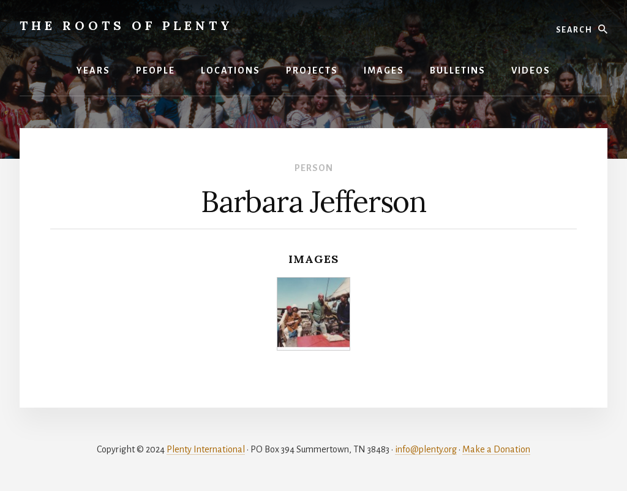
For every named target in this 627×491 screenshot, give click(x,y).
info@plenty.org (426, 449)
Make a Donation (496, 449)
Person (314, 168)
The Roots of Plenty (126, 25)
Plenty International (206, 449)
